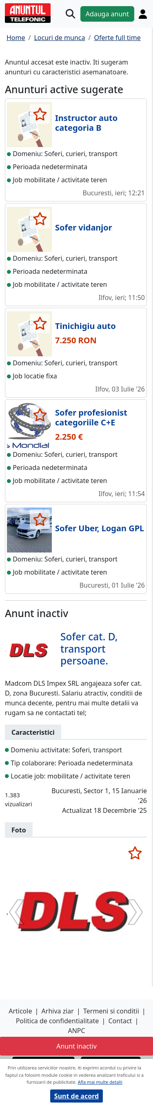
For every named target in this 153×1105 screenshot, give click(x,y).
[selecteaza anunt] (40, 114)
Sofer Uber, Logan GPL (99, 528)
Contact (120, 1020)
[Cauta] (70, 13)
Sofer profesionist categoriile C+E (91, 417)
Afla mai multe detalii (100, 1082)
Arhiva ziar (58, 1011)
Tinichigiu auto (85, 325)
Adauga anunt (107, 13)
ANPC (76, 1030)
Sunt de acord (76, 1096)
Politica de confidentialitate (57, 1020)
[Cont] (142, 13)
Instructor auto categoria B (86, 122)
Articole (20, 1011)
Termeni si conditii (111, 1011)
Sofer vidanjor (83, 227)
